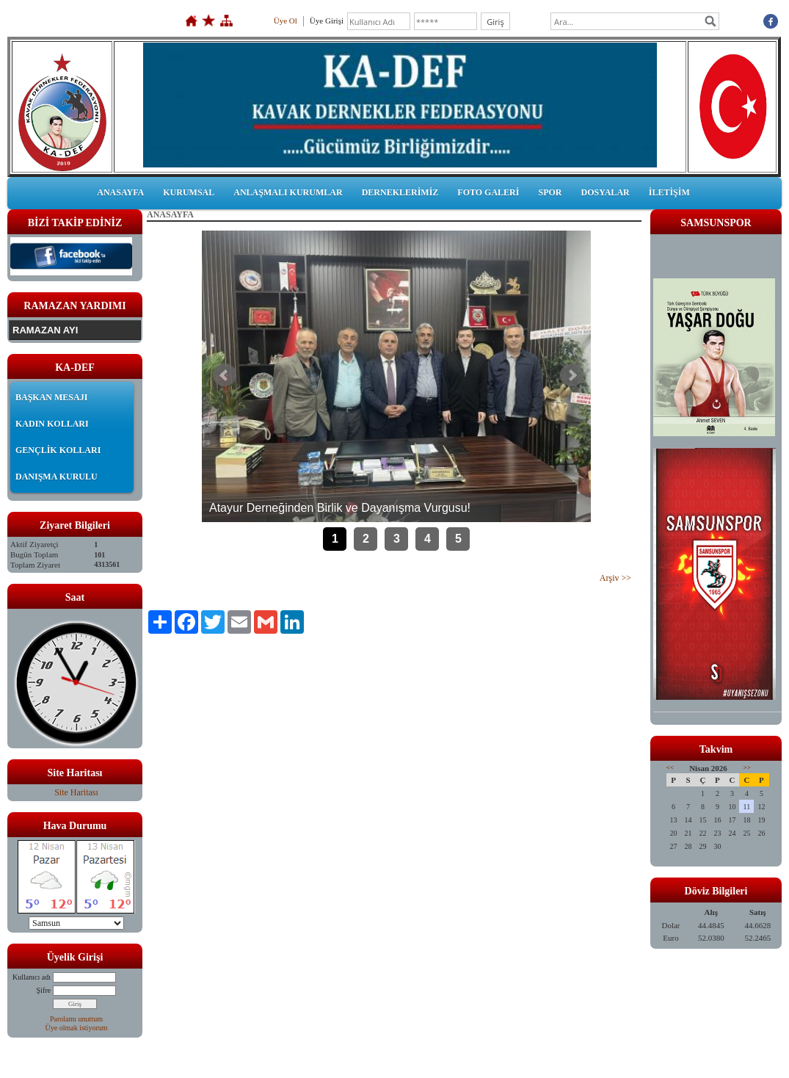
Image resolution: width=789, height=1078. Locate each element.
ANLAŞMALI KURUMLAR (287, 192)
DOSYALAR (605, 192)
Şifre (44, 990)
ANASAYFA (120, 192)
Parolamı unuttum (76, 1019)
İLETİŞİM (669, 192)
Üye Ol (285, 20)
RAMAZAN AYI (45, 330)
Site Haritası (76, 792)
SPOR (549, 192)
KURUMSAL (188, 192)
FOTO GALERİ (488, 192)
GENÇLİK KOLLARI (58, 450)
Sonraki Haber (571, 375)
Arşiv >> (615, 578)
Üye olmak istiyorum (77, 1028)
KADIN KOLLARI (52, 424)
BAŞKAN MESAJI (51, 397)
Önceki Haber (224, 375)
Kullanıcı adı (31, 977)
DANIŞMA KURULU (56, 476)
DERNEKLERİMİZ (400, 192)
